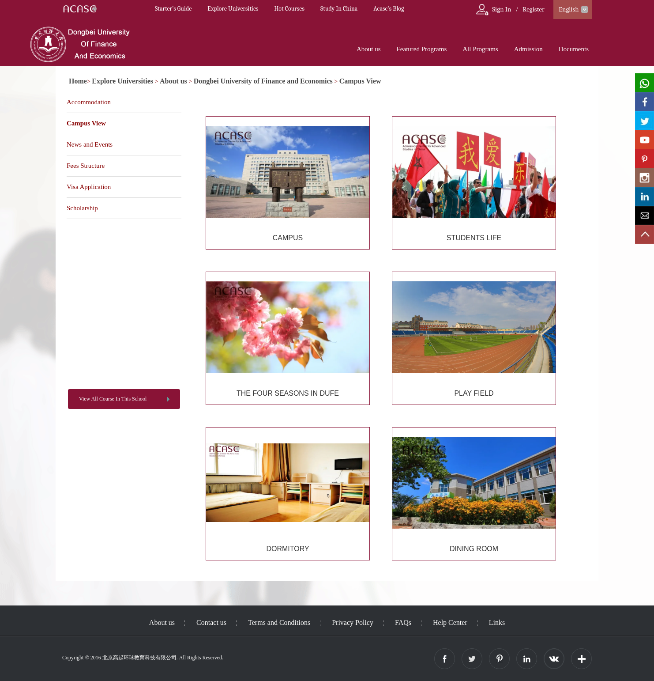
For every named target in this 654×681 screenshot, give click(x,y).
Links (497, 622)
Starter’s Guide (173, 8)
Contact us (211, 622)
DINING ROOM (474, 548)
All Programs (480, 49)
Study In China (338, 8)
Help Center (450, 622)
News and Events (90, 144)
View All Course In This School (113, 399)
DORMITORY (287, 548)
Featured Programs (422, 49)
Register (533, 9)
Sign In (501, 9)
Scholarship (82, 208)
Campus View (360, 81)
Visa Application (89, 186)
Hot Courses (289, 8)
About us (369, 49)
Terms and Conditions (279, 622)
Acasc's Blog (388, 8)
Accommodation (89, 102)
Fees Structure (86, 165)
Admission (528, 49)
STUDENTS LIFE (474, 238)
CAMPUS (288, 238)
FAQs (403, 622)
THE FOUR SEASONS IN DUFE (288, 393)
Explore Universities (232, 8)
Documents (574, 49)
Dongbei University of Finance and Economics (263, 81)
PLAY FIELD (473, 393)
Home (78, 81)
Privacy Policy (352, 622)
